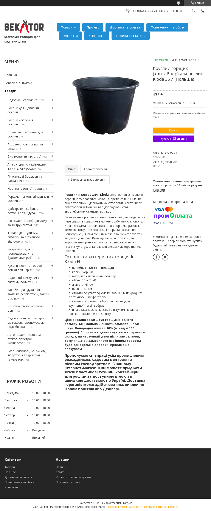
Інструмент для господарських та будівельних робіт (21, 253)
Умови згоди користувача (74, 477)
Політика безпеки (68, 482)
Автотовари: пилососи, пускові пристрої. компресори (25, 339)
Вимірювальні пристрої (24, 156)
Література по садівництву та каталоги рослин (27, 166)
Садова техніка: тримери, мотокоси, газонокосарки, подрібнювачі (27, 322)
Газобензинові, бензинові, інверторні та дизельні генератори (27, 355)
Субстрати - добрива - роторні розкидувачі (24, 211)
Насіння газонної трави (25, 188)
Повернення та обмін (167, 27)
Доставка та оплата (125, 27)
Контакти (70, 35)
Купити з (173, 139)
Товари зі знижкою (18, 83)
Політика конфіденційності (161, 507)
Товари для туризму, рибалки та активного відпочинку (24, 237)
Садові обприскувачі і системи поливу (23, 280)
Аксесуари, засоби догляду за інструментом (27, 223)
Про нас (93, 27)
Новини (61, 467)
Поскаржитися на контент (124, 507)
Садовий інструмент (22, 100)
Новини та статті (129, 35)
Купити (173, 130)
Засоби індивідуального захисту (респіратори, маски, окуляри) (29, 294)
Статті (60, 472)
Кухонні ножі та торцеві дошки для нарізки (25, 267)
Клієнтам (95, 35)
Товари (67, 27)
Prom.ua (126, 503)
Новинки (10, 75)
